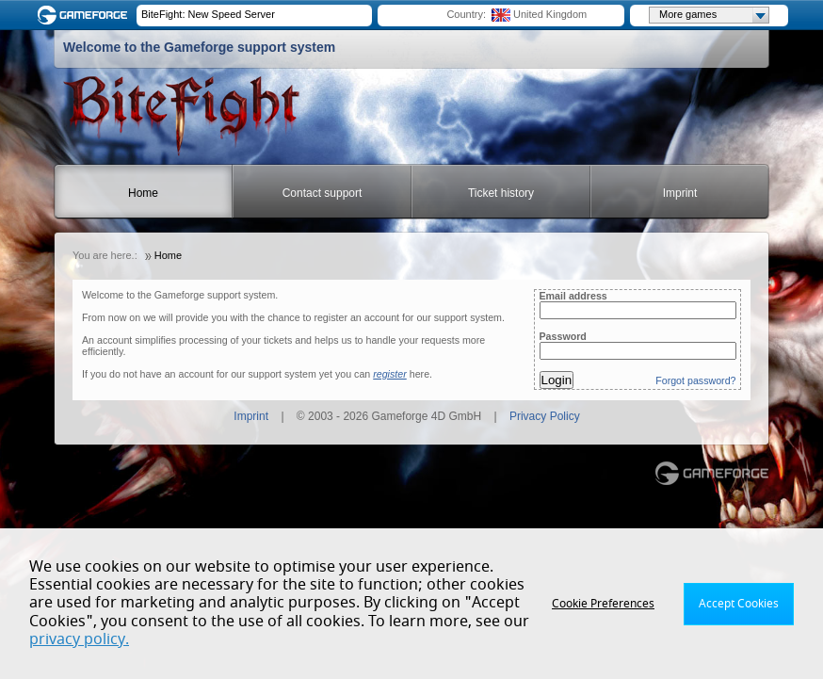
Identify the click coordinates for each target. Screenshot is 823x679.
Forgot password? (695, 380)
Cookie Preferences (603, 603)
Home (143, 193)
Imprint (680, 193)
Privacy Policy (544, 416)
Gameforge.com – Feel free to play (86, 15)
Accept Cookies (739, 603)
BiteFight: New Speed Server (208, 14)
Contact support (322, 193)
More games (713, 15)
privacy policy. (79, 639)
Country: (466, 14)
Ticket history (501, 193)
